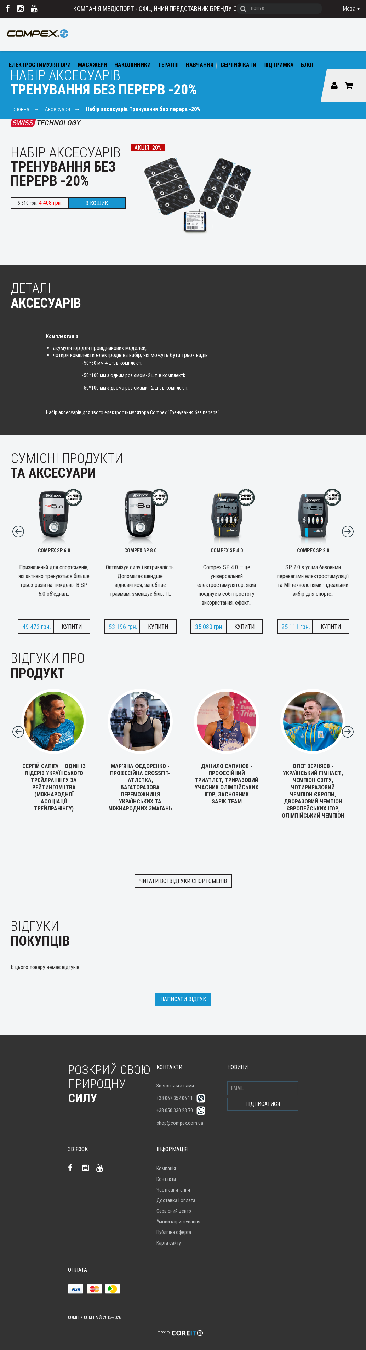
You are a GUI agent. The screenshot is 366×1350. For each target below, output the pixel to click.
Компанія (166, 1168)
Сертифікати (238, 65)
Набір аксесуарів (143, 109)
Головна (19, 109)
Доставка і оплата (175, 1200)
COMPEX (37, 39)
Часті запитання (173, 1190)
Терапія (168, 65)
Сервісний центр (173, 1211)
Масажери (92, 65)
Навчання (199, 65)
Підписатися (262, 1104)
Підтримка (278, 65)
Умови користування (178, 1221)
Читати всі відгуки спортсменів (183, 881)
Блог (307, 65)
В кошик (96, 203)
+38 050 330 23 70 (174, 1110)
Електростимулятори (40, 65)
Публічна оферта (173, 1232)
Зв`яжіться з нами (175, 1086)
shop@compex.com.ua (179, 1123)
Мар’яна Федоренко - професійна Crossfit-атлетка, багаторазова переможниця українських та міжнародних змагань (140, 784)
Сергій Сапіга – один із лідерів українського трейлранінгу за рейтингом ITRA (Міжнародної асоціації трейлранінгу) (53, 784)
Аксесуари (57, 109)
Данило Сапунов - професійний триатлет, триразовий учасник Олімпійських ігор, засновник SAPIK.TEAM (226, 780)
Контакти (166, 1179)
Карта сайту (168, 1243)
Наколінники (132, 65)
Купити (72, 626)
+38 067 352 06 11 (174, 1098)
